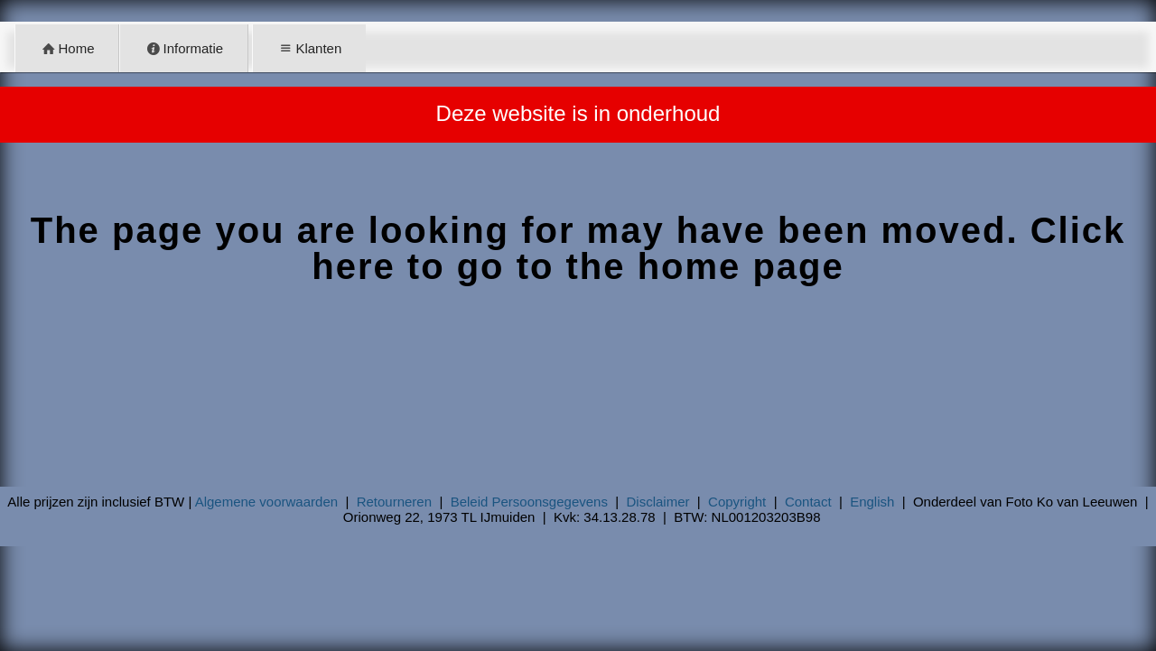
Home (67, 48)
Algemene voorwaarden (266, 501)
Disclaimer (658, 501)
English (872, 501)
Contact (808, 501)
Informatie (184, 48)
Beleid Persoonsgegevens (529, 501)
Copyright (737, 501)
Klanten (308, 48)
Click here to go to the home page (718, 248)
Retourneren (394, 501)
